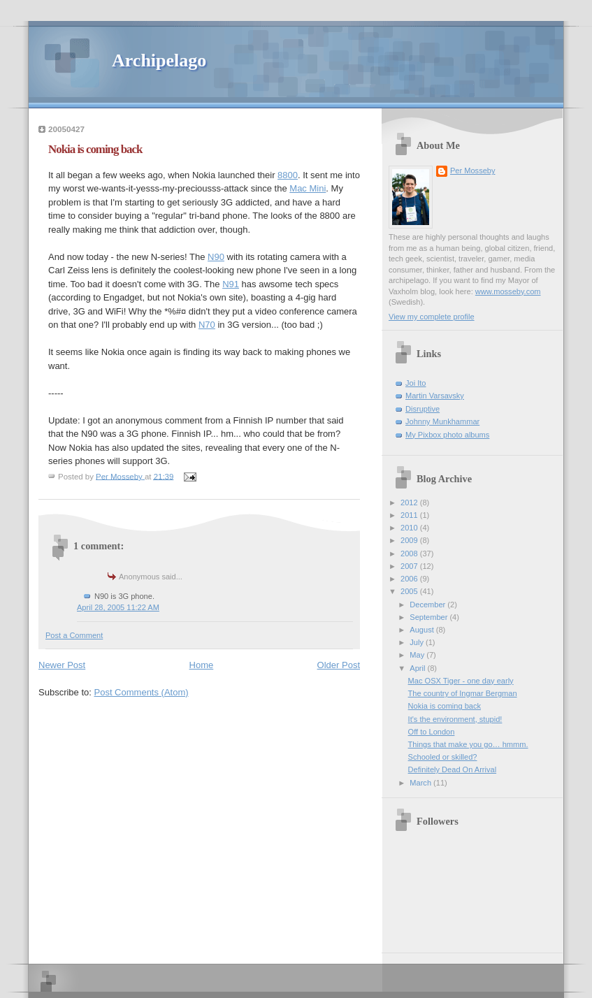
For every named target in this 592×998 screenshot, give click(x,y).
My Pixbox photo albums (447, 435)
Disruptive (422, 409)
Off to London (431, 732)
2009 (410, 540)
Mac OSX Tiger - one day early (461, 681)
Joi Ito (415, 383)
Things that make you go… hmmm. (468, 744)
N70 (206, 324)
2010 (410, 527)
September (429, 617)
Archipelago (159, 60)
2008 (410, 553)
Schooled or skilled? (442, 757)
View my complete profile (432, 316)
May (418, 655)
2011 (410, 515)
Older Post (338, 665)
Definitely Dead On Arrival (452, 769)
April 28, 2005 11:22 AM (118, 607)
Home (201, 665)
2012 (410, 502)
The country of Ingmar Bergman (462, 693)
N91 (230, 284)
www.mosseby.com (508, 291)
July (418, 642)
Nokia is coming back (444, 706)
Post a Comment (74, 635)
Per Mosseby (472, 170)
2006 (410, 578)
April (418, 668)
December (428, 604)
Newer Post (61, 665)
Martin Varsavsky (434, 395)
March (421, 783)
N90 (216, 257)
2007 (410, 566)
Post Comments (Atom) (141, 692)
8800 (287, 175)
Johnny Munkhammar (442, 421)
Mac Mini (307, 188)
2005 (410, 591)
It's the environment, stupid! (455, 719)
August (422, 629)
